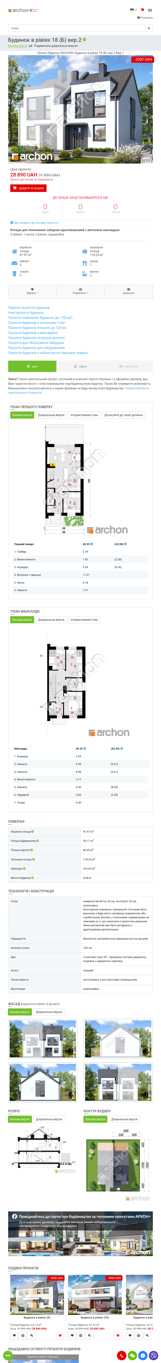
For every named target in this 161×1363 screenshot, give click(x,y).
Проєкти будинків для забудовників (36, 348)
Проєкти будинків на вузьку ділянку (36, 338)
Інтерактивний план (84, 415)
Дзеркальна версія (51, 415)
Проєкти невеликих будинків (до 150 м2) (40, 318)
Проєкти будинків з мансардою (33, 333)
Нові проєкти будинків (26, 313)
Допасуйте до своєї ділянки (123, 415)
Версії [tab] (80, 366)
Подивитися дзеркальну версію (56, 45)
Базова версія (17, 45)
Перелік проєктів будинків (29, 308)
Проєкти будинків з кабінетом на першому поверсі (48, 353)
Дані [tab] (32, 366)
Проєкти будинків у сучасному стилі (36, 323)
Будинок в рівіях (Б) (37, 1317)
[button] (121, 1355)
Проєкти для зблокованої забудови (36, 343)
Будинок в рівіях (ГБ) (95, 1317)
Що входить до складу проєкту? (34, 223)
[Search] (80, 28)
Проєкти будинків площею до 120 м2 (37, 328)
